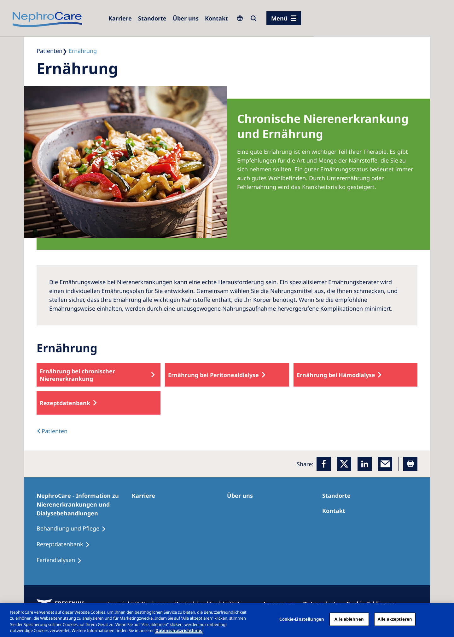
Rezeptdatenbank (65, 403)
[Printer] (410, 464)
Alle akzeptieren (395, 619)
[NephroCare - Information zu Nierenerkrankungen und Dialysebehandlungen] (84, 504)
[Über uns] (186, 18)
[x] (344, 464)
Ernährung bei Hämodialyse (336, 375)
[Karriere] (120, 18)
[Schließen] (444, 619)
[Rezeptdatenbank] (66, 544)
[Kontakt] (216, 18)
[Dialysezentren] (152, 18)
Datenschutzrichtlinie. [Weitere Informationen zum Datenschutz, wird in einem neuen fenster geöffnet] (178, 630)
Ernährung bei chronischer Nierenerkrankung (77, 374)
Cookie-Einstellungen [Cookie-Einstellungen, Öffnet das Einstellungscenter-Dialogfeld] (301, 619)
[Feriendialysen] (62, 560)
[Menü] (283, 18)
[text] (52, 431)
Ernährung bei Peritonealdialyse (213, 375)
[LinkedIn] (365, 464)
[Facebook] (324, 464)
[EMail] (385, 464)
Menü (279, 18)
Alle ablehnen (349, 619)
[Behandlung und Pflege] (74, 528)
